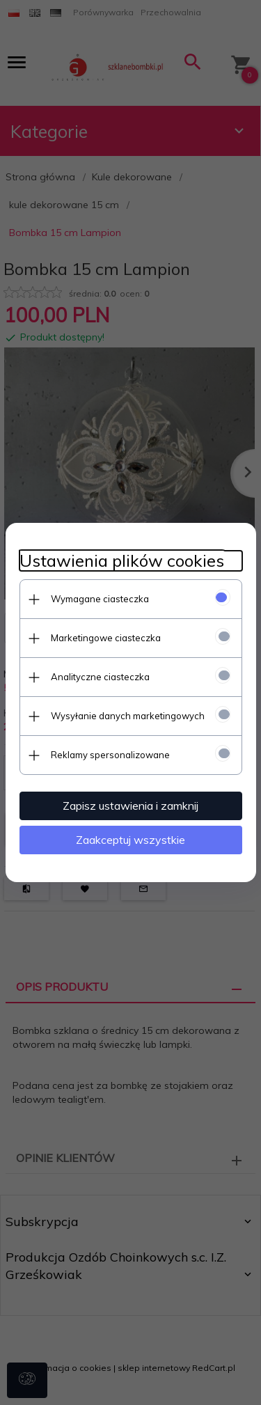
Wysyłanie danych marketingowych (128, 715)
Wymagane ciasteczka (100, 598)
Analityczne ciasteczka (100, 676)
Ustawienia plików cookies (121, 561)
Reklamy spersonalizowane (110, 754)
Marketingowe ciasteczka (106, 637)
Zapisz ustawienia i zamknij (130, 806)
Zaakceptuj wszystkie (130, 840)
